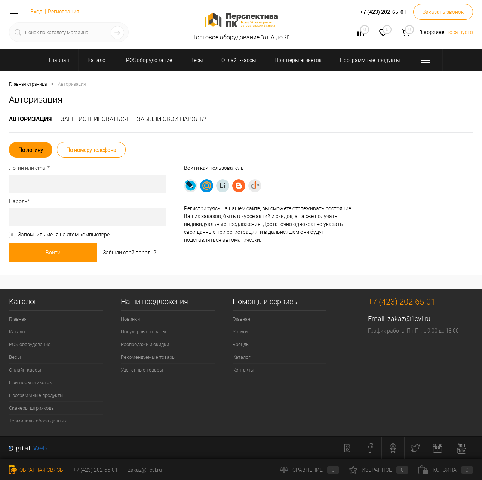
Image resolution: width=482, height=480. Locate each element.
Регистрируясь (202, 208)
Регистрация (63, 12)
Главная (18, 319)
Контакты (243, 370)
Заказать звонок (443, 12)
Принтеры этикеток (30, 382)
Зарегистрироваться (94, 119)
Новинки (130, 319)
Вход (36, 12)
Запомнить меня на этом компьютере (64, 235)
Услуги (240, 331)
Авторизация (30, 119)
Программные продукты (36, 395)
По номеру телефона (91, 150)
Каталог (18, 331)
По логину (30, 150)
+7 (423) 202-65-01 (95, 470)
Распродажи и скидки (145, 344)
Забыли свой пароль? (171, 119)
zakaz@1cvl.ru (408, 318)
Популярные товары (143, 331)
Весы (15, 357)
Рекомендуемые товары (148, 357)
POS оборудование (29, 344)
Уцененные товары (142, 370)
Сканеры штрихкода (31, 408)
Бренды (241, 344)
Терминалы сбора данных (38, 421)
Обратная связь (36, 470)
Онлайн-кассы (25, 370)
